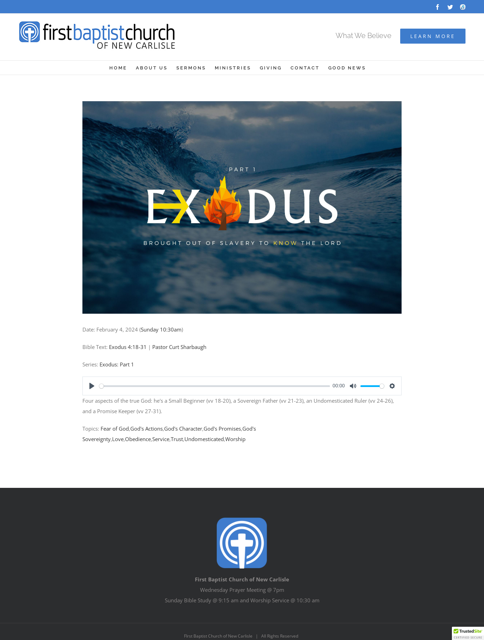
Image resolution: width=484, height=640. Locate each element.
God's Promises (222, 428)
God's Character (183, 428)
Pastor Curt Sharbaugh (179, 346)
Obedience (138, 439)
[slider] (214, 386)
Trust (177, 439)
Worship (235, 439)
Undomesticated (204, 439)
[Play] (91, 386)
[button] (468, 633)
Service (160, 439)
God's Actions (146, 428)
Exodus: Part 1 (117, 364)
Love (118, 439)
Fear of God (115, 428)
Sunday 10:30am (161, 329)
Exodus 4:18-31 (128, 346)
